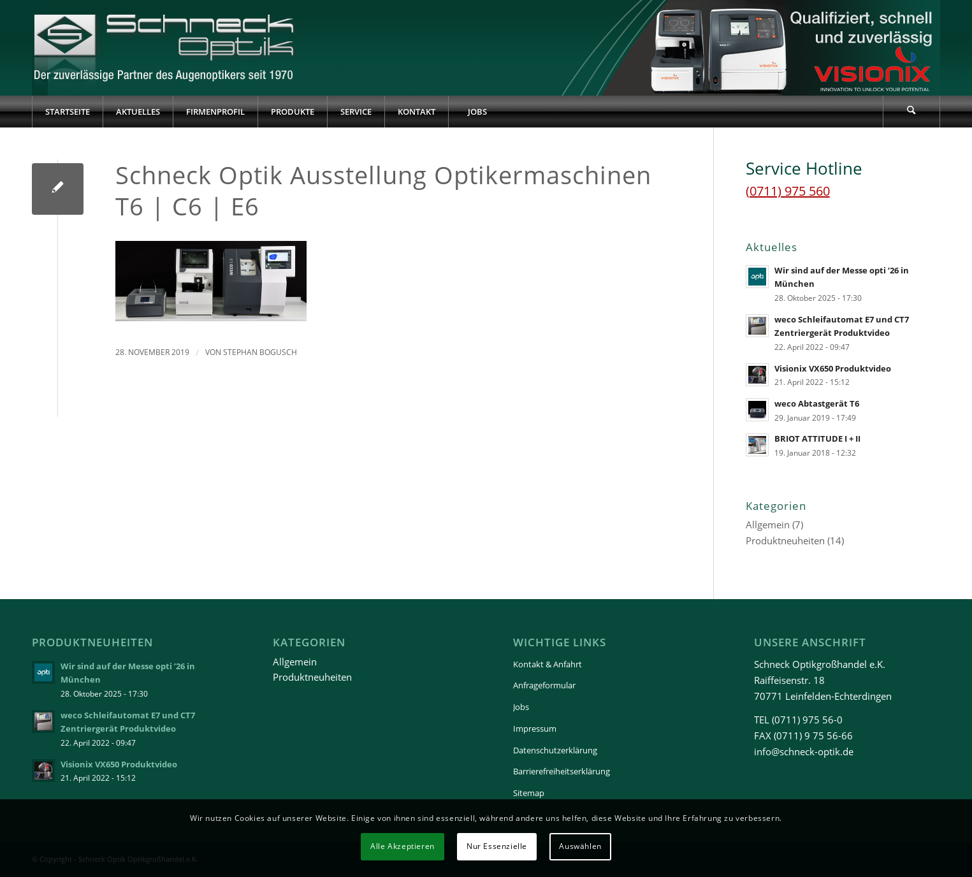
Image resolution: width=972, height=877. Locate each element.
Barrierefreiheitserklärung (561, 771)
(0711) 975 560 (788, 190)
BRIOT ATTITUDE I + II (817, 438)
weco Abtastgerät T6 (816, 403)
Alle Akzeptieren (402, 846)
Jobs (521, 707)
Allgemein (768, 524)
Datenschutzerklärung (555, 750)
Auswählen (580, 846)
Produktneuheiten (785, 540)
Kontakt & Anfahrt (547, 664)
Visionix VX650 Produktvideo (832, 368)
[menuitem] (67, 111)
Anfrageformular (544, 685)
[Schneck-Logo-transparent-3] (165, 48)
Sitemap (528, 793)
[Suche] (911, 111)
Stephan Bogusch (260, 352)
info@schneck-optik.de (803, 751)
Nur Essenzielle (497, 846)
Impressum (534, 728)
